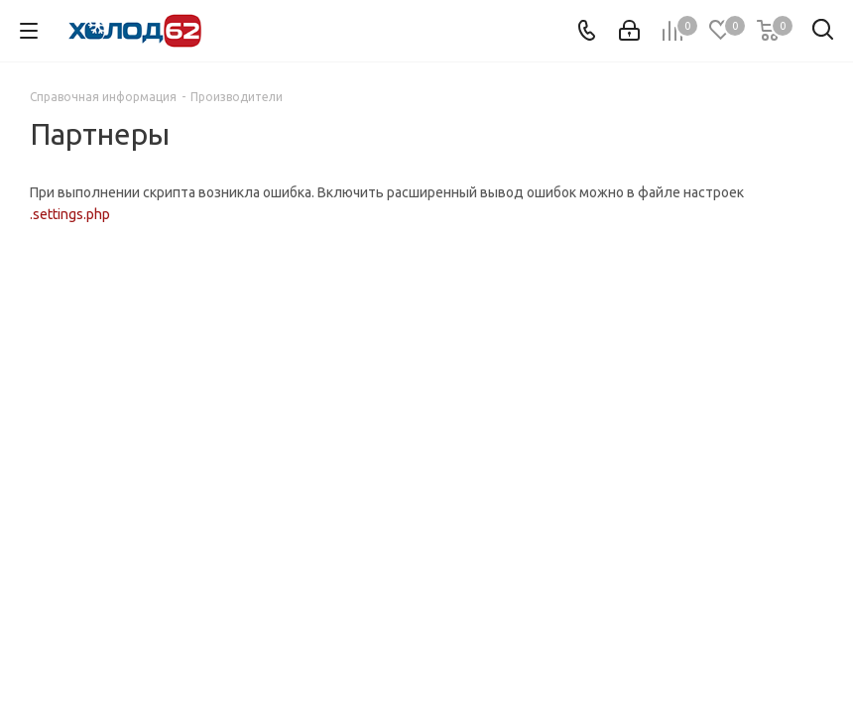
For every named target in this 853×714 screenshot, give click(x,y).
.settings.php (70, 214)
